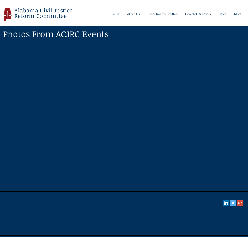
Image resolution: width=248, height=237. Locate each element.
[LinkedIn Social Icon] (226, 203)
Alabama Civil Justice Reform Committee (43, 12)
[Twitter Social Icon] (233, 203)
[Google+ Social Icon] (240, 203)
